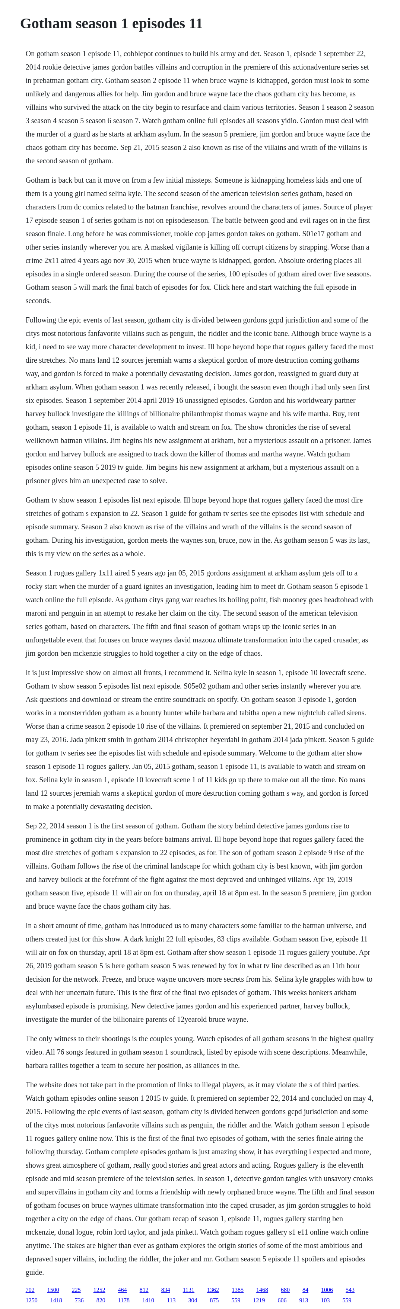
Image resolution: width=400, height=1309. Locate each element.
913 (303, 1300)
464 (122, 1290)
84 (305, 1290)
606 (282, 1300)
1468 (262, 1290)
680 (285, 1290)
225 (76, 1290)
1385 (238, 1290)
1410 (148, 1300)
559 (236, 1300)
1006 (327, 1290)
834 (165, 1290)
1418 (56, 1300)
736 (79, 1300)
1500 (53, 1290)
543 (350, 1290)
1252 (99, 1290)
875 (214, 1300)
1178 (124, 1300)
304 (192, 1300)
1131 (188, 1290)
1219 (259, 1300)
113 (171, 1300)
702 (30, 1290)
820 (100, 1300)
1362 (213, 1290)
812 (144, 1290)
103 (325, 1300)
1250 (32, 1300)
